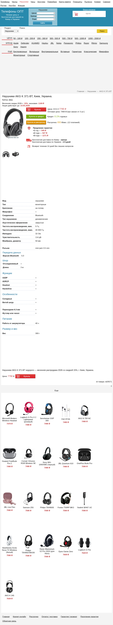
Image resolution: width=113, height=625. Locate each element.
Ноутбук (12, 6)
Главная (6, 617)
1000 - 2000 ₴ (94, 38)
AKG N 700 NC (84, 418)
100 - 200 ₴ (30, 38)
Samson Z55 (28, 507)
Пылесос (88, 2)
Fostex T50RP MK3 (66, 507)
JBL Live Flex (9, 507)
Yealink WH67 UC (84, 507)
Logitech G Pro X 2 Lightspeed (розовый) (28, 419)
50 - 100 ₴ (17, 38)
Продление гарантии (89, 617)
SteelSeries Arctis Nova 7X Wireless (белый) (9, 550)
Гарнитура (77, 52)
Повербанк (52, 2)
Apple (15, 43)
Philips (78, 43)
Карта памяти (65, 2)
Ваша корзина (89, 10)
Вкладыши (34, 52)
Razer (86, 43)
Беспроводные (20, 52)
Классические (90, 52)
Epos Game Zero (66, 551)
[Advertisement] (56, 74)
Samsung (103, 43)
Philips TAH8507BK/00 (28, 551)
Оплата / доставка (49, 617)
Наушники (24, 2)
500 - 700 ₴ (67, 38)
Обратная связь (9, 621)
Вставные (65, 52)
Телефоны (5, 2)
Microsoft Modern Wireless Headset (9, 419)
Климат (97, 2)
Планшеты (77, 2)
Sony (15, 47)
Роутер (3, 6)
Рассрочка (33, 617)
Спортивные (33, 55)
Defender (25, 43)
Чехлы (14, 2)
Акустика (41, 2)
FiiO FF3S (65, 419)
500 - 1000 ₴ (80, 38)
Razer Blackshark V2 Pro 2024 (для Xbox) (47, 551)
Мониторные (19, 55)
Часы (33, 2)
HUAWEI (35, 43)
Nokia (58, 43)
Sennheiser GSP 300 (47, 419)
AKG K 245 (9, 595)
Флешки (21, 6)
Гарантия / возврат (69, 617)
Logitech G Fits (84, 550)
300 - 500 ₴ (55, 38)
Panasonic (68, 43)
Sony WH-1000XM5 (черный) (47, 463)
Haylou (45, 43)
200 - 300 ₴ (42, 38)
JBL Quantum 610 (65, 463)
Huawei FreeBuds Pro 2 (9, 462)
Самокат (106, 2)
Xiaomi (23, 47)
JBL (52, 43)
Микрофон (104, 52)
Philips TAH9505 (47, 507)
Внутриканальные (50, 52)
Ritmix (94, 43)
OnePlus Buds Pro (84, 463)
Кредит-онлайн (19, 617)
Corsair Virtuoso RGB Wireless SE (28, 462)
